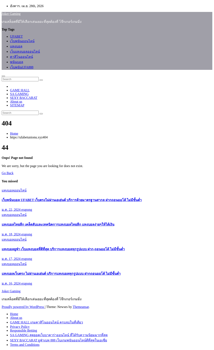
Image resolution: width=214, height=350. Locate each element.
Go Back (7, 173)
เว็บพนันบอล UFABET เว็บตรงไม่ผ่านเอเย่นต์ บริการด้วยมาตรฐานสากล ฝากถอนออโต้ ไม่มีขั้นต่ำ (72, 200)
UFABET (16, 36)
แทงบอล (16, 46)
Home (14, 133)
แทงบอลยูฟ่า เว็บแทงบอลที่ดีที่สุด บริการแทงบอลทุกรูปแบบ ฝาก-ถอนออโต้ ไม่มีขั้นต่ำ (63, 249)
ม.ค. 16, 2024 (11, 283)
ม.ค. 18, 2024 (11, 234)
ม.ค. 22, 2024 (11, 209)
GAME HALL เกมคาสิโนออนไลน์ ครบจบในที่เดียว (46, 322)
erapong (26, 209)
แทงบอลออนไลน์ (14, 190)
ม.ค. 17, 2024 (11, 259)
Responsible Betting (23, 330)
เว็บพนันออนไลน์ (22, 41)
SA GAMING (19, 94)
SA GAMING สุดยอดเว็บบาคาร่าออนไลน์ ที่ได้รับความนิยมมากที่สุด (59, 335)
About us (16, 101)
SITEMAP (17, 105)
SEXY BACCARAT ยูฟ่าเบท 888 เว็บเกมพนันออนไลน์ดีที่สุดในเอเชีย (58, 340)
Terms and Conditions (24, 344)
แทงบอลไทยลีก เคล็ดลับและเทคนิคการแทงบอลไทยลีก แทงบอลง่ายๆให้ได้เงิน (58, 224)
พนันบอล (16, 62)
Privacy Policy (20, 326)
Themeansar (81, 307)
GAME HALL (20, 90)
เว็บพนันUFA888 (21, 67)
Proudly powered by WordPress (23, 307)
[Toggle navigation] (3, 76)
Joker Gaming (11, 13)
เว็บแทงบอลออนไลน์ (25, 51)
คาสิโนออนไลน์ (21, 57)
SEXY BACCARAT (23, 98)
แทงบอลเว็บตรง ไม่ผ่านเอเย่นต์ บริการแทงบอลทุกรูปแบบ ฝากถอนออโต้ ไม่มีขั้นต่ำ (61, 273)
